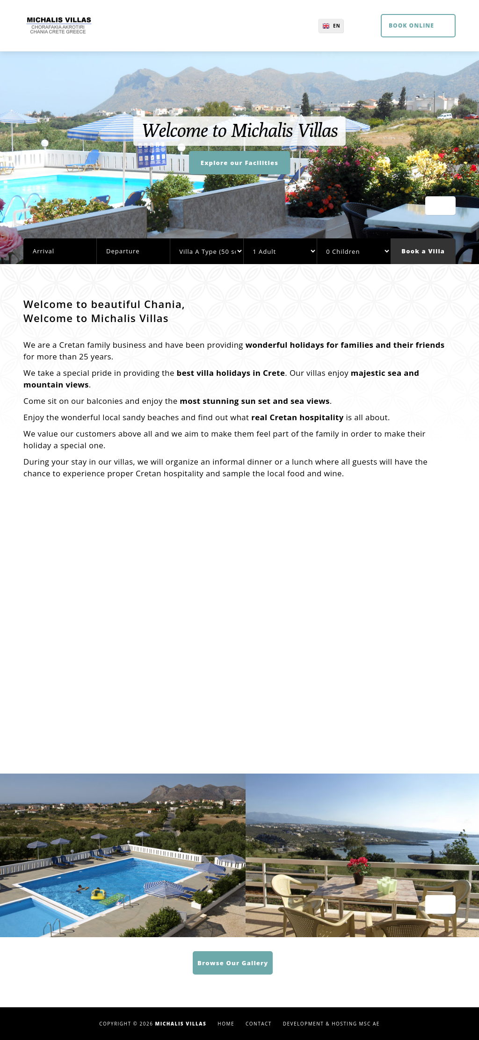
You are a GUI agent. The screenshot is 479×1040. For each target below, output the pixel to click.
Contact (259, 1023)
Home (226, 1023)
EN (337, 25)
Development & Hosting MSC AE (331, 1023)
